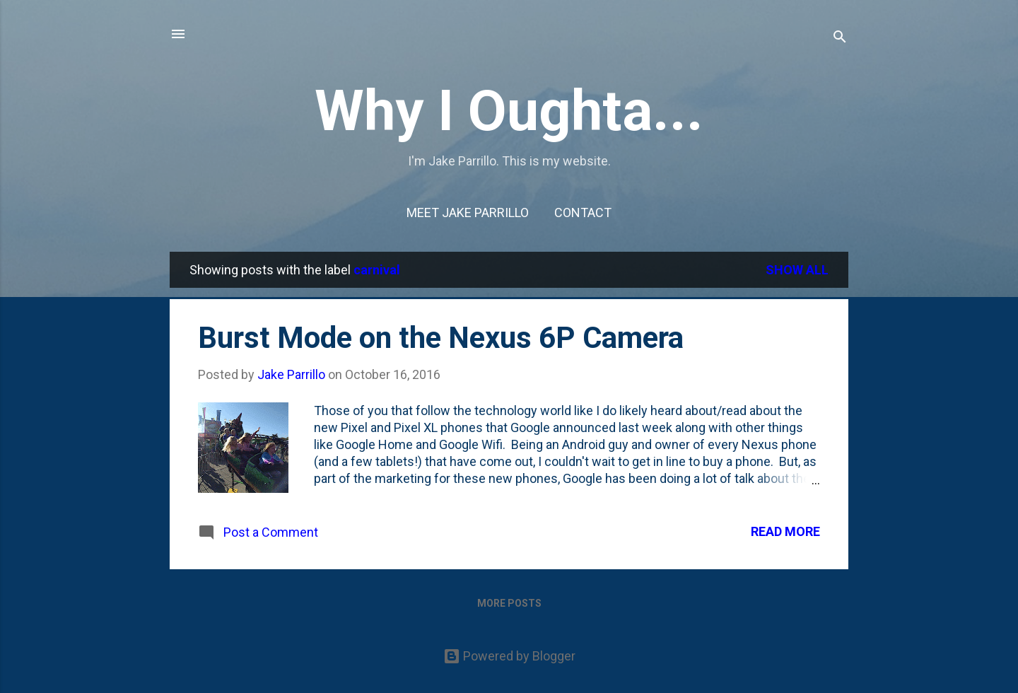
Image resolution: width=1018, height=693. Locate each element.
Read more (785, 531)
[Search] (839, 38)
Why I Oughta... (509, 111)
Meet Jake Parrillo (467, 212)
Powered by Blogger (509, 655)
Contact (583, 212)
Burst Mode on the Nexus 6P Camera (441, 337)
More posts (509, 603)
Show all (797, 269)
